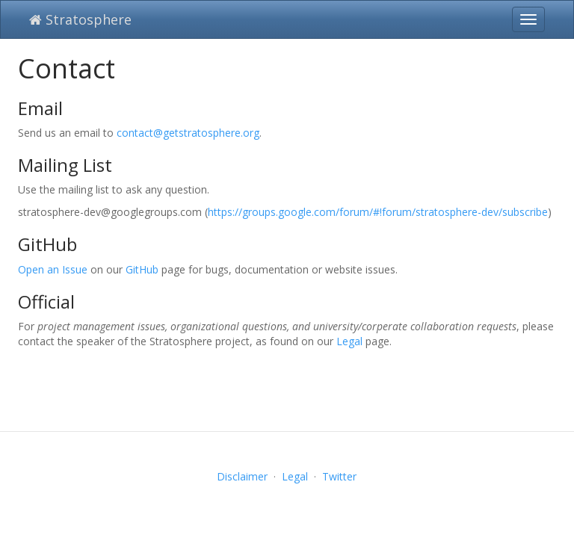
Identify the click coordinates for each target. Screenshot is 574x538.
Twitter (339, 476)
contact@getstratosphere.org (188, 133)
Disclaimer (242, 476)
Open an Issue (52, 269)
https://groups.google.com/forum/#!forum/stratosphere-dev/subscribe (378, 212)
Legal (349, 341)
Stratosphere (80, 19)
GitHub (142, 269)
